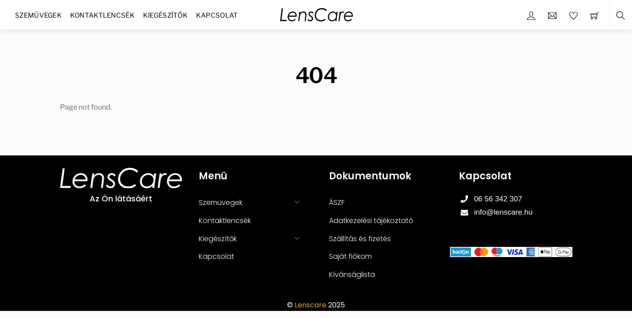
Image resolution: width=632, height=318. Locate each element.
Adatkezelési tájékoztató (371, 221)
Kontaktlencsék (102, 15)
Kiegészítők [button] (252, 238)
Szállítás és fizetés (360, 239)
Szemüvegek (38, 15)
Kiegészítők (165, 15)
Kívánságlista (352, 274)
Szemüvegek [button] (252, 202)
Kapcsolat (217, 15)
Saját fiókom (350, 256)
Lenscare (310, 305)
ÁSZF (336, 202)
